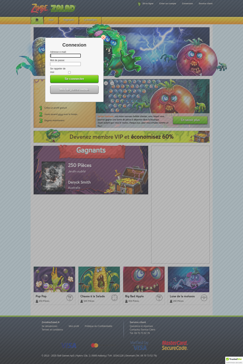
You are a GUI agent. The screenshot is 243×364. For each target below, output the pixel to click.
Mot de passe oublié (74, 89)
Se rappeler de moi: (57, 70)
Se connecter (74, 78)
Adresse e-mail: (58, 52)
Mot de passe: (57, 60)
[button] (234, 360)
